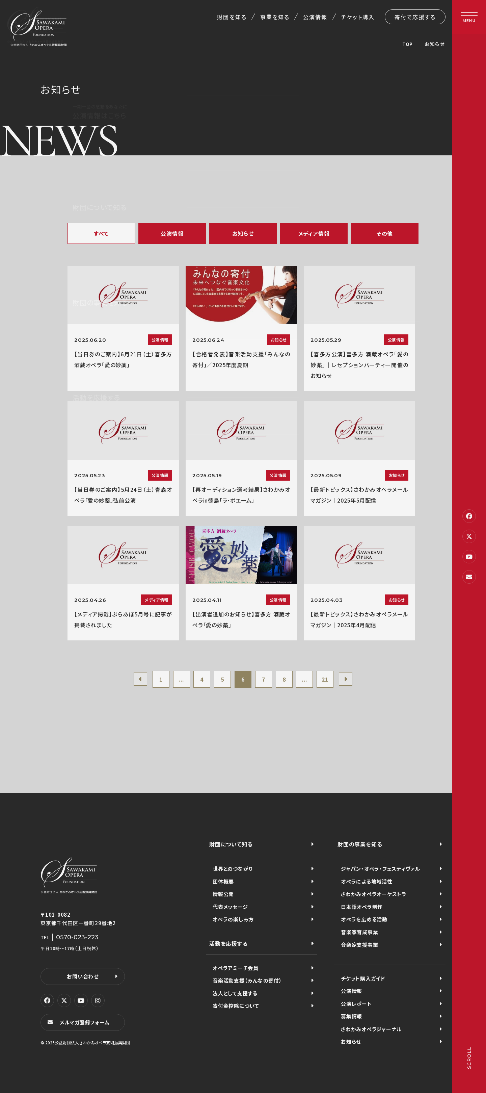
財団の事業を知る (360, 844)
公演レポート (356, 1003)
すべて (101, 233)
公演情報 (315, 17)
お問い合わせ (83, 976)
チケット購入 (358, 17)
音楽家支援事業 (359, 944)
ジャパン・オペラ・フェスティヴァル (380, 868)
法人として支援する (235, 993)
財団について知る (230, 844)
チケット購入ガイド (363, 978)
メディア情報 (314, 233)
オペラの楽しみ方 (233, 919)
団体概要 (223, 881)
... (181, 679)
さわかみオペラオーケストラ (374, 893)
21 (325, 679)
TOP (407, 44)
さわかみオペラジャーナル (371, 1029)
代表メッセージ (230, 906)
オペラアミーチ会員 (236, 967)
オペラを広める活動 (364, 919)
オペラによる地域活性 (367, 881)
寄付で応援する (415, 17)
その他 (385, 233)
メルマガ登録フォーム (85, 1022)
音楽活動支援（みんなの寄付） (247, 980)
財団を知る (231, 17)
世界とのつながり (233, 868)
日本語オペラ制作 (362, 906)
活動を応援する (228, 943)
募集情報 (351, 1016)
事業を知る (275, 17)
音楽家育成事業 (359, 932)
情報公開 (223, 893)
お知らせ (242, 233)
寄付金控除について (236, 1005)
